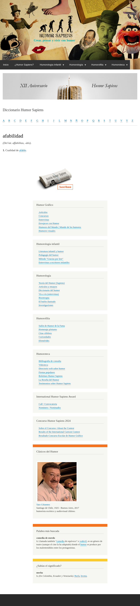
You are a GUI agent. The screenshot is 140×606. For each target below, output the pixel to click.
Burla (77, 576)
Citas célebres (45, 333)
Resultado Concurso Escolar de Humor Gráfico (61, 435)
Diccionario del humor (49, 290)
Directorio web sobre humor (52, 368)
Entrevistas (44, 219)
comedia (60, 541)
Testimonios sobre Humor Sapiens (55, 383)
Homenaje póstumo (48, 329)
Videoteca (43, 365)
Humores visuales (47, 231)
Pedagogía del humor (49, 255)
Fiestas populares (47, 372)
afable (22, 150)
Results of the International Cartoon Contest (59, 432)
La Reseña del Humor (49, 380)
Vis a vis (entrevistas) (49, 294)
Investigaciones (46, 305)
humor (83, 544)
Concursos (43, 216)
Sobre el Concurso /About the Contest (56, 428)
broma (84, 576)
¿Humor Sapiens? (24, 64)
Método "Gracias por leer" (51, 259)
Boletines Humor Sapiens (51, 376)
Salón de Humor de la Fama (52, 326)
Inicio (6, 64)
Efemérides (44, 340)
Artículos (43, 212)
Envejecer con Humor (49, 223)
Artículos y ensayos (48, 286)
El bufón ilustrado (47, 301)
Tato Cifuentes (43, 504)
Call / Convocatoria (48, 404)
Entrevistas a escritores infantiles (54, 262)
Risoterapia (44, 298)
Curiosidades (45, 337)
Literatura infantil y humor (51, 251)
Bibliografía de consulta (50, 361)
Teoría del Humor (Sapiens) (52, 283)
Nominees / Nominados (50, 407)
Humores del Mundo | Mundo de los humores (60, 227)
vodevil (82, 541)
